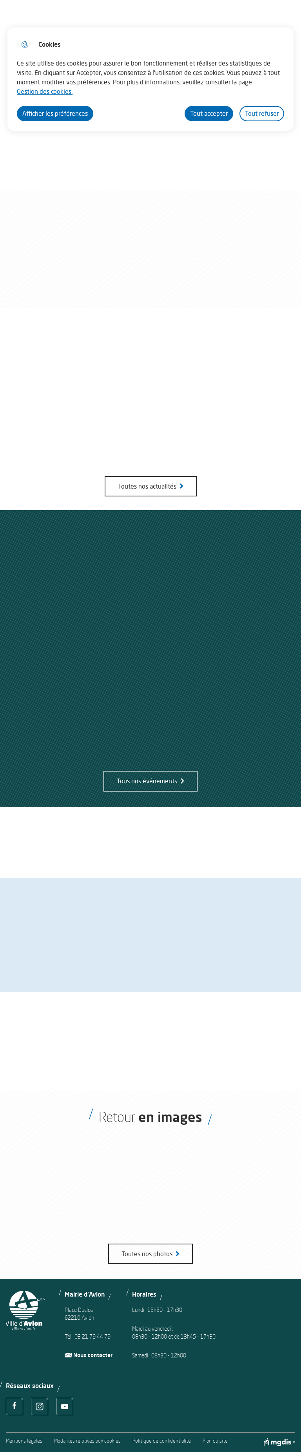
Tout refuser (262, 113)
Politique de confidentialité (161, 1441)
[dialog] (150, 79)
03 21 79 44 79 (92, 1336)
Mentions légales (24, 1441)
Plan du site (215, 1441)
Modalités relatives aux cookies (87, 1441)
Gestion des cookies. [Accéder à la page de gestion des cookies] (45, 91)
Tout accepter (209, 113)
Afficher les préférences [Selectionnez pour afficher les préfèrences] (55, 113)
